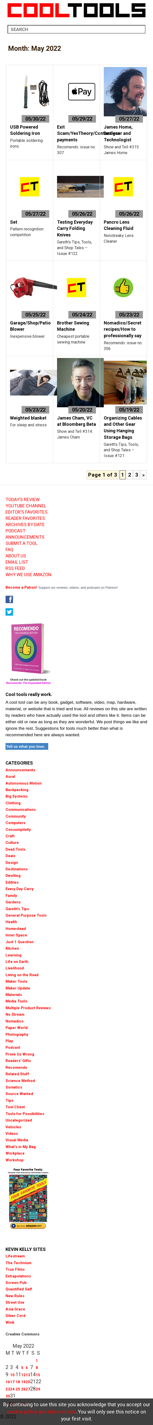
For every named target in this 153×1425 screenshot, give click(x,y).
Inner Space (16, 935)
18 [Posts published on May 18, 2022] (18, 1382)
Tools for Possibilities (25, 1114)
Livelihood (15, 968)
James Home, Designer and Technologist (118, 133)
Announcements (20, 770)
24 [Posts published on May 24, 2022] (12, 1389)
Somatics (14, 1087)
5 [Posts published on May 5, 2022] (22, 1367)
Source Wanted (19, 1094)
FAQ (9, 549)
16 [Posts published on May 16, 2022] (8, 1382)
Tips (9, 1100)
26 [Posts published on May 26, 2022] (23, 1389)
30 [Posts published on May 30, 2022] (8, 1396)
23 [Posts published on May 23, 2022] (8, 1389)
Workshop (15, 1160)
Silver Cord (15, 1315)
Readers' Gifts (18, 1060)
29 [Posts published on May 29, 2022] (38, 1389)
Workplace (15, 1153)
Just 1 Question (20, 942)
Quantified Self (19, 1289)
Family (11, 895)
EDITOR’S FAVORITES (26, 512)
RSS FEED (15, 568)
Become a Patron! (21, 587)
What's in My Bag (21, 1147)
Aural (10, 776)
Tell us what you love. (25, 746)
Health (11, 922)
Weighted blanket (28, 418)
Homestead (16, 928)
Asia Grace (15, 1309)
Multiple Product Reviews (28, 1008)
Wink (10, 1322)
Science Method (20, 1081)
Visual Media (17, 1140)
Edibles (12, 882)
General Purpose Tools (26, 915)
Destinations (17, 869)
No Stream (15, 1014)
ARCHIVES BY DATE (25, 524)
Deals (10, 856)
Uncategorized (19, 1120)
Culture (12, 842)
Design (12, 862)
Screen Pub (16, 1282)
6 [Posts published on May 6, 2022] (27, 1367)
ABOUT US (16, 555)
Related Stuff (17, 1074)
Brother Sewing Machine (73, 326)
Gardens (13, 902)
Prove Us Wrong (20, 1054)
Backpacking (17, 790)
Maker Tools (16, 981)
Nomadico (15, 1021)
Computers (15, 823)
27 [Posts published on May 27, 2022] (28, 1389)
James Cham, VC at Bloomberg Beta (76, 421)
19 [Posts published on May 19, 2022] (23, 1382)
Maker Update (18, 988)
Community (16, 816)
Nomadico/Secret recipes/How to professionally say (122, 329)
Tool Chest (15, 1107)
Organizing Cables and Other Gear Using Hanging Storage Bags (123, 427)
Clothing (13, 803)
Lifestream (15, 1256)
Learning (13, 955)
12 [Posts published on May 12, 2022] (23, 1375)
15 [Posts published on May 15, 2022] (38, 1375)
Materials (14, 994)
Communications (21, 809)
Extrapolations (18, 1276)
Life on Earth (17, 961)
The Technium (18, 1263)
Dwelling (13, 875)
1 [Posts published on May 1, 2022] (37, 1360)
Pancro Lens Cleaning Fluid (118, 225)
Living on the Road (22, 975)
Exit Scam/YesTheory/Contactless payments (88, 133)
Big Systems (17, 796)
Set (13, 222)
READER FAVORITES (25, 518)
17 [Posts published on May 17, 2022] (12, 1382)
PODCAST (15, 530)
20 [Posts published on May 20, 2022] (28, 1382)
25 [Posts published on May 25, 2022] (18, 1389)
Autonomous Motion (24, 783)
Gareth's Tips (17, 909)
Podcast (13, 1047)
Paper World (17, 1027)
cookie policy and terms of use (41, 1412)
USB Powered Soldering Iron (25, 130)
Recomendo (16, 1067)
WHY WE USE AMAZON (29, 574)
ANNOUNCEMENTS (25, 537)
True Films (15, 1269)
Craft (10, 836)
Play (9, 1041)
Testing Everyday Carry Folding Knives (75, 228)
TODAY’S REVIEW (23, 499)
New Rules (15, 1296)
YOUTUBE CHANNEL (26, 505)
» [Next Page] (143, 475)
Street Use (15, 1302)
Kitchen (12, 948)
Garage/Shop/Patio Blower (30, 326)
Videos (12, 1133)
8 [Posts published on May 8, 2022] (37, 1367)
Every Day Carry (20, 889)
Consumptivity (18, 829)
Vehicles (13, 1127)
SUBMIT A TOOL (21, 543)
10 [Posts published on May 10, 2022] (12, 1375)
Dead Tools (15, 849)
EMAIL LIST (17, 562)
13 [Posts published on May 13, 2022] (28, 1375)
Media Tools (16, 1001)
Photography (17, 1034)
